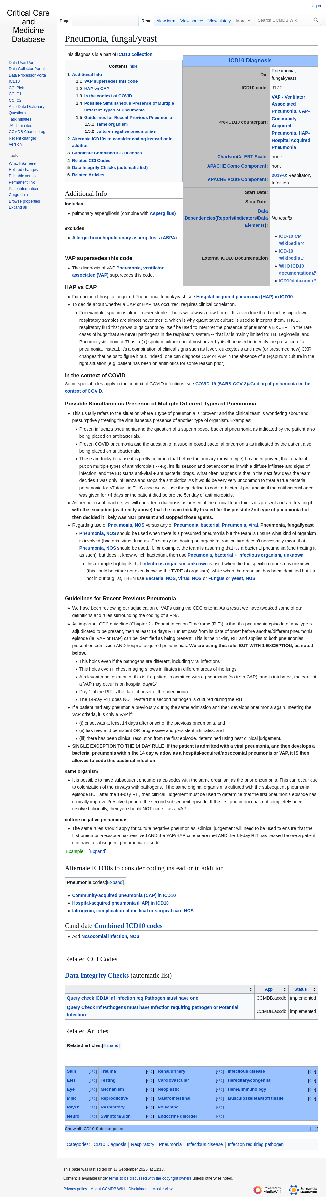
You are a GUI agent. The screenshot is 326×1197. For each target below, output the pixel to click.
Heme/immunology (247, 1089)
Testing (108, 1080)
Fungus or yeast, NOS (231, 578)
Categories (78, 1144)
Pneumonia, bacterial (196, 525)
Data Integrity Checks (97, 975)
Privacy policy (75, 1189)
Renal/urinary (171, 1071)
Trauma (108, 1071)
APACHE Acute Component (237, 179)
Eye (71, 1089)
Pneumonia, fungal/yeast (111, 38)
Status (300, 989)
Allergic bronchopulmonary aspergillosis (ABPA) (124, 237)
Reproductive (114, 1098)
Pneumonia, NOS (126, 525)
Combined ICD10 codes (128, 925)
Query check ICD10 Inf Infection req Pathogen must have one (132, 998)
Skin (71, 1071)
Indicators (246, 218)
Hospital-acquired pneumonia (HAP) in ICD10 (244, 296)
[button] (18, 207)
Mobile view (162, 1189)
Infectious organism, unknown (270, 555)
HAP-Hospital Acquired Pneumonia (291, 140)
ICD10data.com (295, 280)
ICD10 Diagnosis (250, 61)
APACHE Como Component (236, 166)
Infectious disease (246, 1071)
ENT (71, 1080)
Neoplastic (168, 1089)
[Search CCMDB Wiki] (288, 20)
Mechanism (112, 1089)
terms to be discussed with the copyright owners (150, 1178)
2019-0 (279, 175)
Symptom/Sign (116, 1116)
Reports (225, 218)
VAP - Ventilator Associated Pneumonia (288, 104)
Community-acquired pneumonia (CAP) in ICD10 (124, 895)
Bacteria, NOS (161, 578)
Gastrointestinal (174, 1098)
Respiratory (113, 1107)
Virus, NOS (190, 578)
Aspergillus (162, 213)
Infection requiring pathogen (256, 1144)
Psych (73, 1107)
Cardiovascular (173, 1080)
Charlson (227, 156)
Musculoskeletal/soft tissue (256, 1098)
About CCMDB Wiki (108, 1189)
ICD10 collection (135, 54)
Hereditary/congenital (250, 1080)
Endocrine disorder (177, 1116)
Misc (72, 1098)
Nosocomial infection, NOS (110, 936)
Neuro (73, 1116)
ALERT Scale (252, 156)
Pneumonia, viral (240, 525)
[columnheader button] (160, 989)
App (269, 989)
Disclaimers (138, 1189)
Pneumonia (170, 1144)
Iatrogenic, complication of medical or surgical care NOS (133, 910)
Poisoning (168, 1107)
